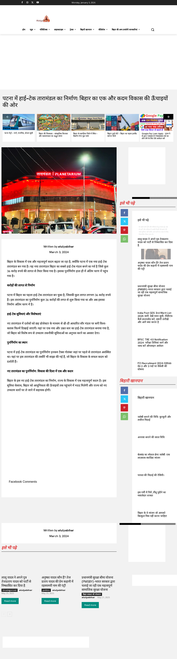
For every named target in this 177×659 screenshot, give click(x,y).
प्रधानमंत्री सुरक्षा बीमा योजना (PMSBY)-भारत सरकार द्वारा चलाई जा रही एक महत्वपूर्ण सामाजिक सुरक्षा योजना (154, 291)
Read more (10, 601)
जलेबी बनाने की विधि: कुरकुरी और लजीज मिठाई (154, 418)
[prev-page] (8, 117)
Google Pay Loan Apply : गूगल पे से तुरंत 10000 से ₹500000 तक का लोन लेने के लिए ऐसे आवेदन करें (156, 136)
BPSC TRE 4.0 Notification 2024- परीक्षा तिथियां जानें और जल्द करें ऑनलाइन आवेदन (153, 342)
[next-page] (168, 117)
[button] (152, 29)
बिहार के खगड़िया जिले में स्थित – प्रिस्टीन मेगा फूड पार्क (85, 134)
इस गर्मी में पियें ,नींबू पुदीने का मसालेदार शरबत (152, 494)
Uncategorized (9, 590)
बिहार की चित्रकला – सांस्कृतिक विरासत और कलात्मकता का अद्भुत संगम (53, 134)
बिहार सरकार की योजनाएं (92, 594)
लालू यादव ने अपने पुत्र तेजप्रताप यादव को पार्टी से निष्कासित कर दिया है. (155, 242)
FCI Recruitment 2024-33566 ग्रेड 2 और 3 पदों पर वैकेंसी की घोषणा (154, 366)
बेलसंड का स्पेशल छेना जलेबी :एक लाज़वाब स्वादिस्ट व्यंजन (154, 456)
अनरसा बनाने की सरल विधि (151, 437)
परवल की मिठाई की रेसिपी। (151, 475)
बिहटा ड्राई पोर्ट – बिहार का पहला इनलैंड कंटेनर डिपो (122, 134)
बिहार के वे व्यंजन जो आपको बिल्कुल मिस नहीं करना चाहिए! (152, 514)
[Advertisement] (113, 15)
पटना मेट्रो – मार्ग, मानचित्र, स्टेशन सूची (18, 133)
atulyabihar (66, 246)
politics (46, 590)
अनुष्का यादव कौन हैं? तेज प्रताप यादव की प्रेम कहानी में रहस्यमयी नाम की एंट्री (155, 266)
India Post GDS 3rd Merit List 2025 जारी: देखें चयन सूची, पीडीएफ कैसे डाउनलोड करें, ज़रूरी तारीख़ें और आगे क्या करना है (155, 317)
